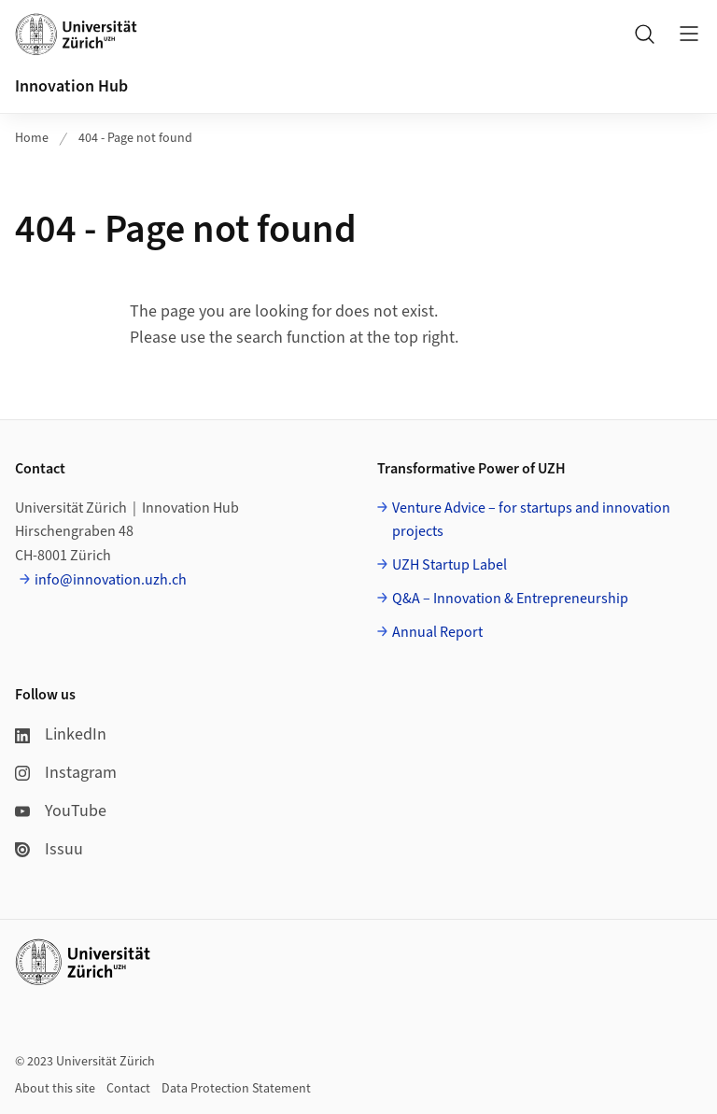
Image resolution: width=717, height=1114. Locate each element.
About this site (55, 1088)
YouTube (60, 811)
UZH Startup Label (449, 565)
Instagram (66, 772)
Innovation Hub (71, 86)
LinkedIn (60, 734)
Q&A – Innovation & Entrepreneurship (510, 598)
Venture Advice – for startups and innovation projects (531, 520)
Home (32, 138)
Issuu (49, 849)
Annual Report (437, 632)
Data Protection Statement (236, 1088)
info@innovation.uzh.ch (111, 580)
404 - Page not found (135, 138)
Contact (128, 1088)
